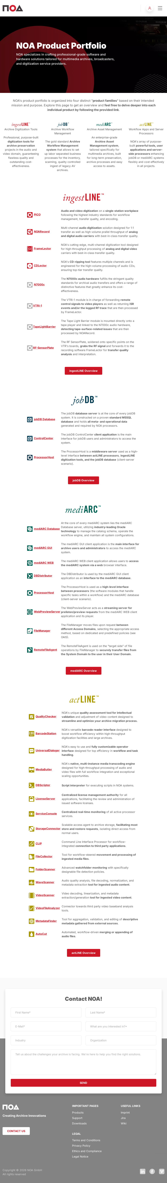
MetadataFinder (46, 921)
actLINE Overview (84, 953)
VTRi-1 (37, 305)
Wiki (123, 1123)
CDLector (40, 265)
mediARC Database (47, 528)
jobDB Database (44, 419)
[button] (149, 8)
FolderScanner (45, 869)
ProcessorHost (44, 457)
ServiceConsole (46, 813)
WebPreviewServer (47, 611)
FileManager (42, 630)
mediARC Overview (83, 670)
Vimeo (161, 1171)
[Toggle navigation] (160, 8)
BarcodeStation (46, 733)
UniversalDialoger (48, 750)
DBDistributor (43, 575)
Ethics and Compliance (87, 1151)
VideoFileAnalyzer (48, 908)
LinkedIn (142, 1171)
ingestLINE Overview (83, 370)
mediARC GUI (43, 547)
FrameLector (42, 248)
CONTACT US (16, 1131)
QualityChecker (46, 716)
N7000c (39, 284)
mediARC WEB (44, 562)
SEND (83, 1082)
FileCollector (44, 856)
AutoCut (41, 934)
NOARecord (42, 231)
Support (77, 1118)
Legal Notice (80, 1156)
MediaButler (44, 769)
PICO (37, 214)
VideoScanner (45, 895)
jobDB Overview (83, 480)
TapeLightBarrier (44, 326)
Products (78, 1112)
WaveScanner (45, 882)
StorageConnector (48, 828)
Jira (123, 1118)
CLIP (39, 843)
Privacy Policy (81, 1145)
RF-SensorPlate (43, 347)
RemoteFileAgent (45, 649)
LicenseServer (45, 798)
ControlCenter (43, 438)
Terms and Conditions (86, 1140)
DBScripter (43, 785)
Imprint (125, 1112)
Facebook (152, 1171)
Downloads (79, 1123)
